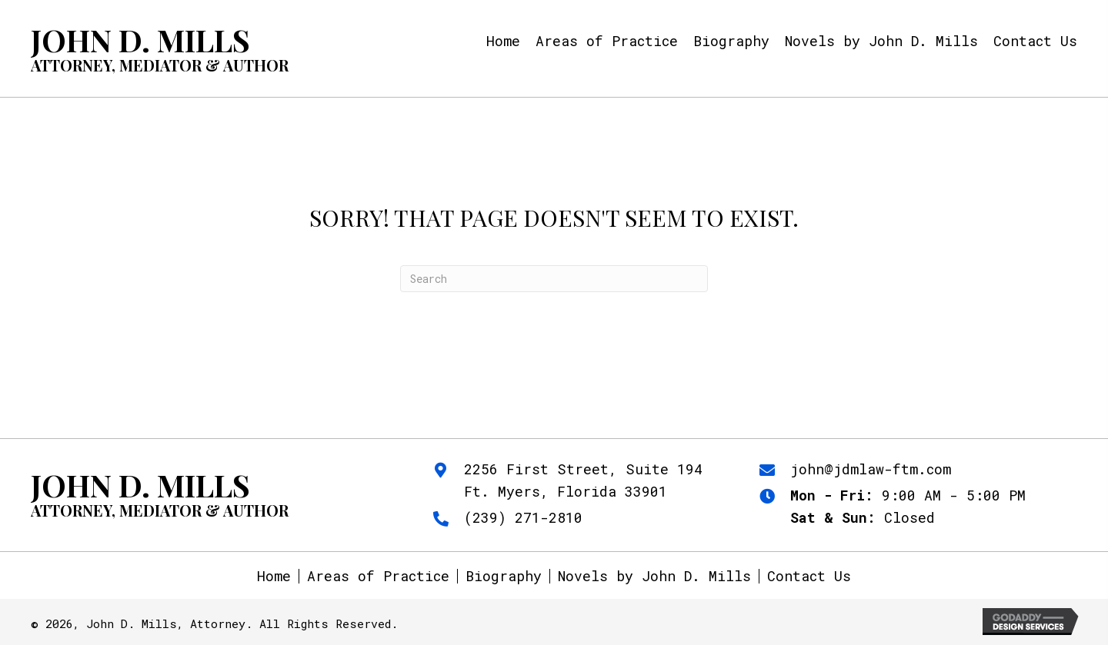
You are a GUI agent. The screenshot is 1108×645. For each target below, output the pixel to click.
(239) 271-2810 (523, 517)
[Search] (554, 278)
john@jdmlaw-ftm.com (870, 469)
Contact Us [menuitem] (809, 576)
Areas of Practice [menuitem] (378, 576)
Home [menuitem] (274, 576)
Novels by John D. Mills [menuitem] (654, 576)
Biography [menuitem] (504, 576)
